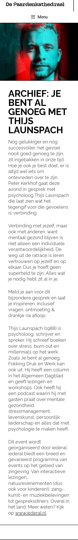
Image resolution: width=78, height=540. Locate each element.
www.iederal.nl (30, 513)
